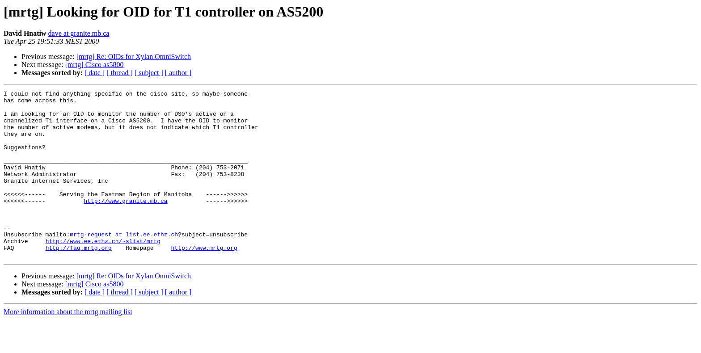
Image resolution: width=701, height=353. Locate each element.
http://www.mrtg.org (204, 280)
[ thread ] (119, 72)
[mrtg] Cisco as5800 (94, 64)
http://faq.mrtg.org (79, 280)
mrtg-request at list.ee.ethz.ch (124, 264)
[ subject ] (149, 72)
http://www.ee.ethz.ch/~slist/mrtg (103, 272)
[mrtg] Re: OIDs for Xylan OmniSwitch (133, 56)
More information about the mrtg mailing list (68, 345)
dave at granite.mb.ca (79, 33)
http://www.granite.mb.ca (125, 223)
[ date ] (94, 72)
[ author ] (178, 72)
